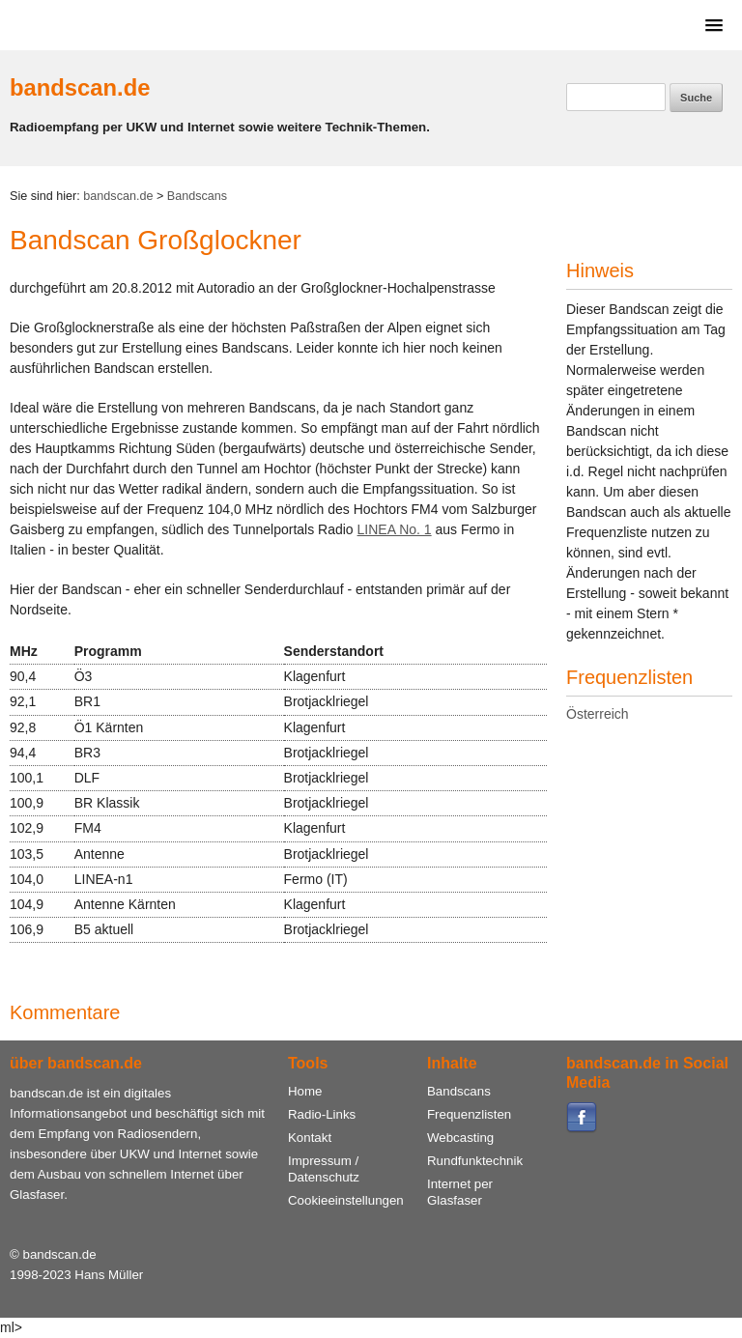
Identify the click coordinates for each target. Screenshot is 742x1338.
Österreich (597, 714)
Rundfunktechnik (475, 1160)
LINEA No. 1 (394, 529)
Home (305, 1091)
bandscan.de (80, 87)
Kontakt (309, 1137)
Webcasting (460, 1137)
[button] (710, 25)
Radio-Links (322, 1114)
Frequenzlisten (469, 1114)
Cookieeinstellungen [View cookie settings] (346, 1200)
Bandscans (197, 196)
